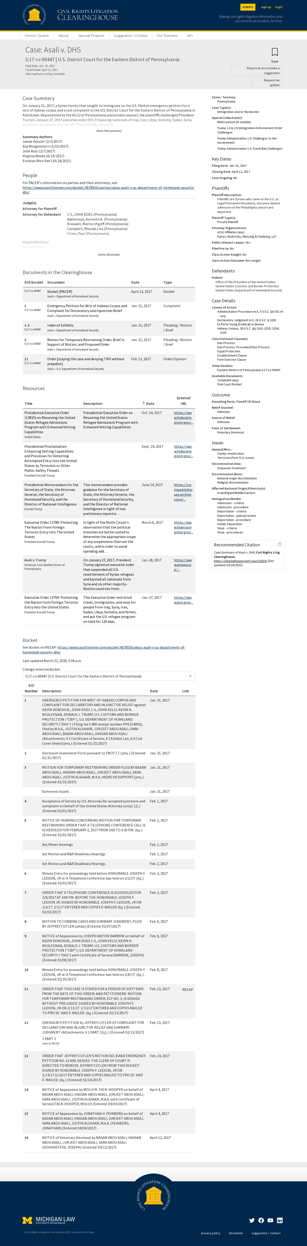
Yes (247, 242)
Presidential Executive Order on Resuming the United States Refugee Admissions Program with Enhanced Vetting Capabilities (110, 419)
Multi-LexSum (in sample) (234, 122)
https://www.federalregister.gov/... (183, 417)
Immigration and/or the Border (238, 112)
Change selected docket (41, 669)
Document (56, 282)
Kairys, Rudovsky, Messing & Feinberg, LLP (246, 236)
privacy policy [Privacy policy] (210, 1233)
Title (28, 403)
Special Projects (91, 35)
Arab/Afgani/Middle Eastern (236, 493)
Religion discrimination (232, 482)
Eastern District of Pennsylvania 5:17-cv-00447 (248, 370)
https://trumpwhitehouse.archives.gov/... (183, 491)
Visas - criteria (227, 528)
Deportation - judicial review (236, 516)
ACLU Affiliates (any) (230, 232)
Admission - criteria (230, 503)
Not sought (253, 260)
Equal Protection (228, 351)
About (64, 35)
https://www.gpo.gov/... (183, 600)
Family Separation (229, 524)
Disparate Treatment (231, 468)
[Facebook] (261, 1221)
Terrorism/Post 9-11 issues (235, 458)
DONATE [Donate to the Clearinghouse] (247, 7)
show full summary (109, 131)
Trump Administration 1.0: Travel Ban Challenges (250, 148)
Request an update (272, 82)
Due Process (226, 343)
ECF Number (31, 688)
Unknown (223, 412)
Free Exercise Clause (231, 359)
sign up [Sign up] (266, 7)
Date (135, 282)
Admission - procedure (233, 507)
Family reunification (230, 453)
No (235, 178)
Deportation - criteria (231, 511)
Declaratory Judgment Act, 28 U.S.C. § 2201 (246, 320)
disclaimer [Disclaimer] (236, 1233)
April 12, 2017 (241, 171)
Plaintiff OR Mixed (248, 401)
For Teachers (167, 35)
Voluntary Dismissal (230, 432)
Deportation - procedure (234, 520)
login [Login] (278, 7)
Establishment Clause (232, 355)
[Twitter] (252, 1221)
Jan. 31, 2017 (238, 165)
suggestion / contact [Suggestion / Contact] (266, 1233)
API (190, 35)
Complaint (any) (228, 380)
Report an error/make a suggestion (263, 70)
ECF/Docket (34, 282)
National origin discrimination (237, 478)
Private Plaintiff (227, 222)
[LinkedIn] (270, 1221)
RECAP (187, 989)
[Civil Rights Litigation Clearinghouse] (57, 15)
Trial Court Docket (229, 384)
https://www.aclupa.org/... (183, 565)
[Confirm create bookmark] (275, 55)
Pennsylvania (226, 101)
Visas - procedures (230, 532)
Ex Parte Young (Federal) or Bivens (240, 324)
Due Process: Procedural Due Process (243, 347)
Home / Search (37, 35)
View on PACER (50, 1043)
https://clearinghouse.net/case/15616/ (240, 561)
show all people (109, 254)
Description (92, 403)
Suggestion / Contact (131, 35)
